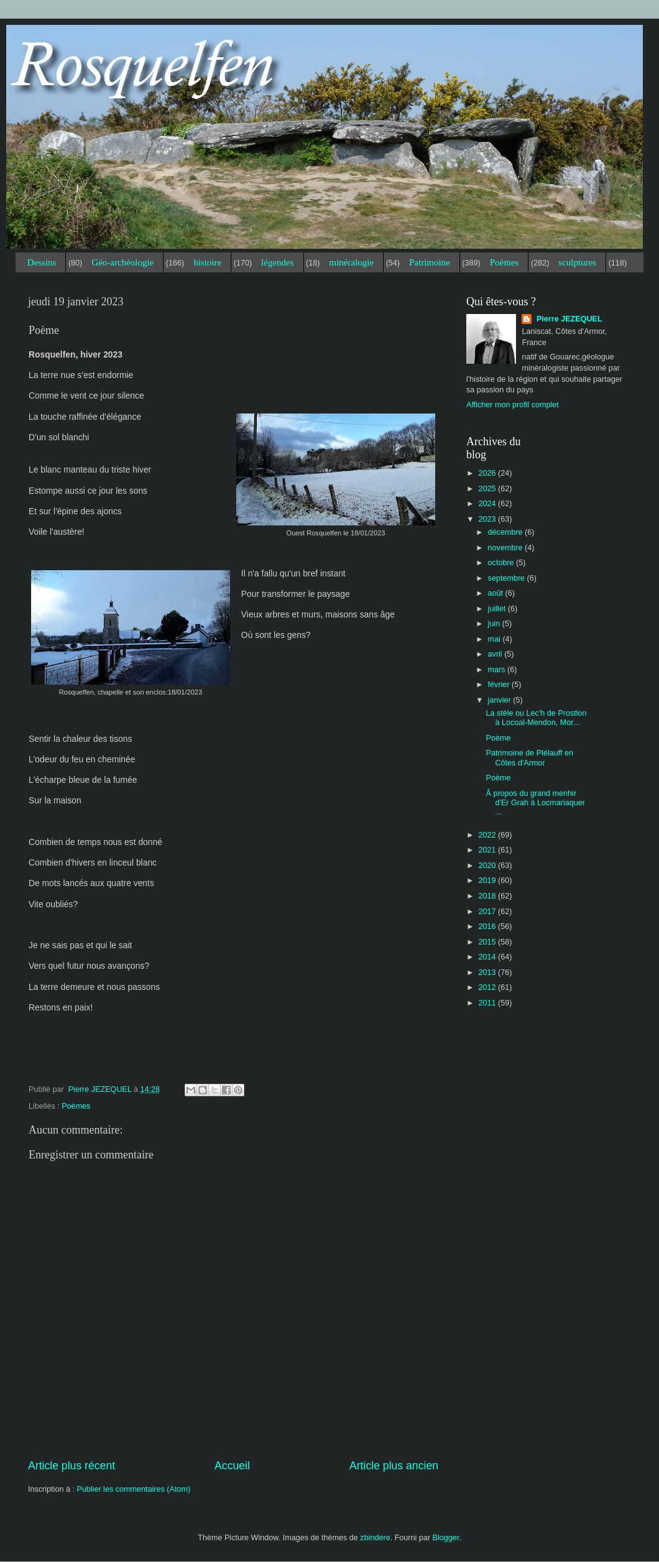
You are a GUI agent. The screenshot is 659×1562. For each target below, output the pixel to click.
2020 (488, 865)
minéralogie (351, 262)
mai (495, 639)
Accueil (232, 1465)
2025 (488, 488)
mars (497, 669)
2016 (488, 926)
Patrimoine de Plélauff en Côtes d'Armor (529, 758)
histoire (207, 262)
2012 (488, 987)
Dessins (42, 262)
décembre (506, 532)
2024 (488, 503)
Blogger (446, 1537)
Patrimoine (429, 262)
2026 (488, 473)
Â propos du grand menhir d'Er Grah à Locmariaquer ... (535, 802)
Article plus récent (71, 1465)
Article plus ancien (393, 1465)
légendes (277, 262)
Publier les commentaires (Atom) (133, 1489)
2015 (488, 942)
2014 (488, 957)
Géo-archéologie (122, 262)
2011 (488, 1003)
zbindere (375, 1537)
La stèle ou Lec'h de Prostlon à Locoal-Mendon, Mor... (536, 718)
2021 (488, 850)
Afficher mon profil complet (512, 404)
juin (495, 623)
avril (496, 654)
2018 (488, 896)
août (496, 593)
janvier (501, 700)
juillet (498, 608)
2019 (488, 880)
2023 (488, 519)
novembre (506, 547)
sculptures (577, 262)
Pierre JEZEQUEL (568, 319)
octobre (502, 562)
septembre (507, 578)
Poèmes (504, 262)
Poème (498, 738)
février (500, 684)
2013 (488, 972)
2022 (488, 835)
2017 (488, 911)
